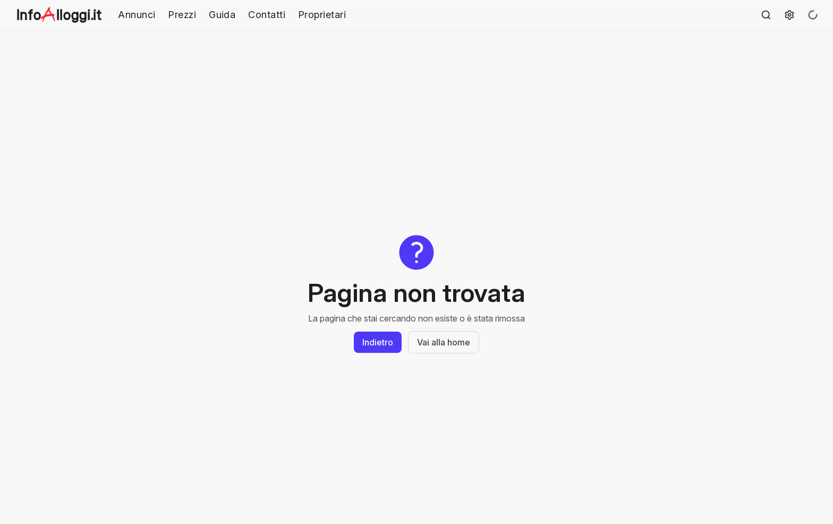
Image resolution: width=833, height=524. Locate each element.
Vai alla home (443, 342)
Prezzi (182, 14)
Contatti (266, 14)
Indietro (377, 342)
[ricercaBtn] (766, 14)
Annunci (136, 14)
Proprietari (322, 14)
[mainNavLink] (61, 14)
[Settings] (789, 14)
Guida (222, 14)
